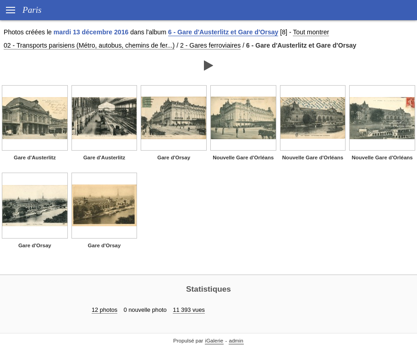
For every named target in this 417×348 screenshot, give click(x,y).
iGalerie (214, 340)
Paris (32, 10)
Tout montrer (311, 32)
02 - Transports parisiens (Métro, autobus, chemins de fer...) (89, 45)
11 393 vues (189, 309)
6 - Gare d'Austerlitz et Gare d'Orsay (223, 32)
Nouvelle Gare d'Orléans (243, 157)
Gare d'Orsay (173, 157)
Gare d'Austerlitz (35, 157)
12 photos (104, 309)
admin (236, 340)
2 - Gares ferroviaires (210, 45)
